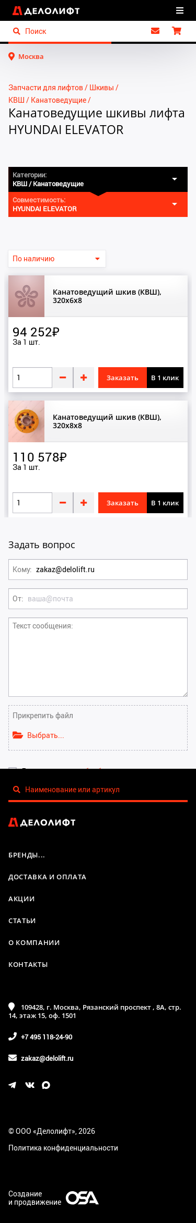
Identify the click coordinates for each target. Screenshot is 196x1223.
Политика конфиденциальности (63, 1148)
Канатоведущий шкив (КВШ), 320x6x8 (107, 296)
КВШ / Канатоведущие (47, 100)
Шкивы (101, 87)
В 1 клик (165, 377)
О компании (34, 942)
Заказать (123, 377)
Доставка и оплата (47, 876)
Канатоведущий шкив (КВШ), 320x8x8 (107, 421)
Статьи (22, 920)
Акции (21, 898)
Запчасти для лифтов (45, 87)
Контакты (28, 964)
